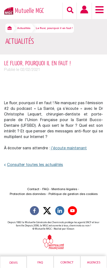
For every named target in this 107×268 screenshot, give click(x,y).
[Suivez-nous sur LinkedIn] (59, 211)
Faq (40, 262)
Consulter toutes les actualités (33, 165)
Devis (13, 263)
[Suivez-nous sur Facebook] (34, 211)
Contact (66, 262)
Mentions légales (64, 189)
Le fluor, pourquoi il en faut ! (54, 28)
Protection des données (28, 194)
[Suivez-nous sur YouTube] (72, 211)
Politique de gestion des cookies (73, 194)
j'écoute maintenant (69, 148)
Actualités (23, 28)
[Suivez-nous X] (47, 211)
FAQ (45, 189)
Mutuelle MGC (29, 11)
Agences (93, 262)
